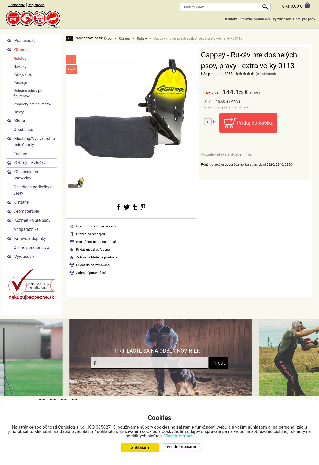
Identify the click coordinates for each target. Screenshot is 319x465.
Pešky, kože (23, 75)
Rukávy (20, 58)
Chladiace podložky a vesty (33, 190)
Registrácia (36, 5)
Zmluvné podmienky (254, 19)
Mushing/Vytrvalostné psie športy (34, 141)
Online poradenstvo (31, 247)
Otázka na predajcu (90, 234)
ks (214, 122)
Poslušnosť (24, 40)
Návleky (20, 67)
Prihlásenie (16, 5)
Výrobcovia (24, 256)
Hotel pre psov (304, 19)
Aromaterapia (26, 211)
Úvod (108, 38)
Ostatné (21, 202)
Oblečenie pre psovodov (27, 174)
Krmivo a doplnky (30, 238)
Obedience (23, 129)
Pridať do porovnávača (93, 265)
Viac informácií (178, 436)
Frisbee (20, 153)
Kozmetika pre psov (32, 220)
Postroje (20, 83)
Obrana (21, 49)
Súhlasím (140, 448)
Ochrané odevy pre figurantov (28, 93)
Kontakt (231, 19)
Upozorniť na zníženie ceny (96, 226)
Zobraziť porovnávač (91, 273)
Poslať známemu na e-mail (96, 242)
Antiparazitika (26, 229)
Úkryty (19, 112)
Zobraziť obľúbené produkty (96, 257)
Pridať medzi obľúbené (93, 249)
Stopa (19, 120)
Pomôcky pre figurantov (33, 104)
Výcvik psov (282, 19)
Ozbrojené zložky (29, 162)
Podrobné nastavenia (181, 447)
